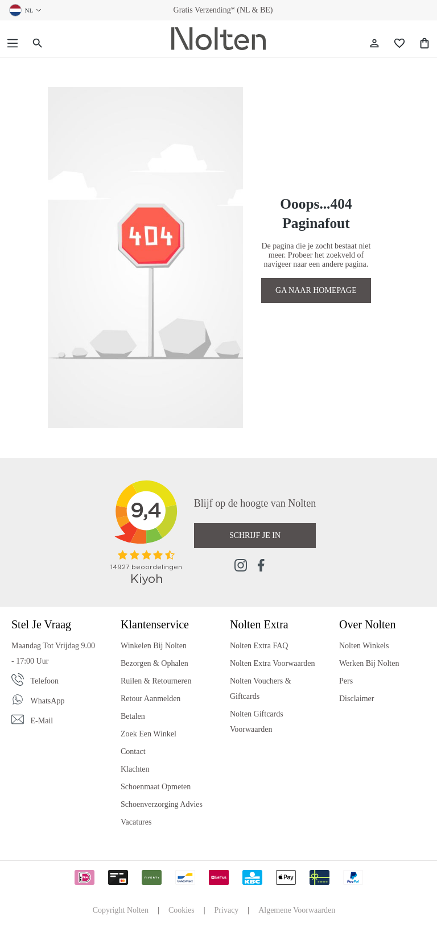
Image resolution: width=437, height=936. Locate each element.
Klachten (135, 769)
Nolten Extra (259, 624)
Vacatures (136, 822)
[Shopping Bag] (424, 43)
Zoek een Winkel (148, 734)
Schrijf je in (255, 535)
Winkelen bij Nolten (154, 645)
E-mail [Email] (42, 721)
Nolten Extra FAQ (259, 645)
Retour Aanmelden (150, 698)
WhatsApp (48, 701)
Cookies (181, 910)
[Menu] (12, 43)
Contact (133, 751)
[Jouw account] (374, 43)
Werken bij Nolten (369, 663)
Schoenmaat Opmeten (156, 786)
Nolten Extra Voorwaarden (272, 663)
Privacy (227, 910)
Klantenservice (155, 624)
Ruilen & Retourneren (156, 681)
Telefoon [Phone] (45, 681)
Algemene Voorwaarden (296, 910)
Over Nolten (367, 624)
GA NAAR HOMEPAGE (316, 290)
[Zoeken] (37, 43)
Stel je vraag (41, 624)
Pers (346, 681)
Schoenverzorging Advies (162, 804)
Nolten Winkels (364, 645)
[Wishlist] (399, 43)
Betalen (133, 716)
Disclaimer (356, 698)
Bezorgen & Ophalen (154, 663)
